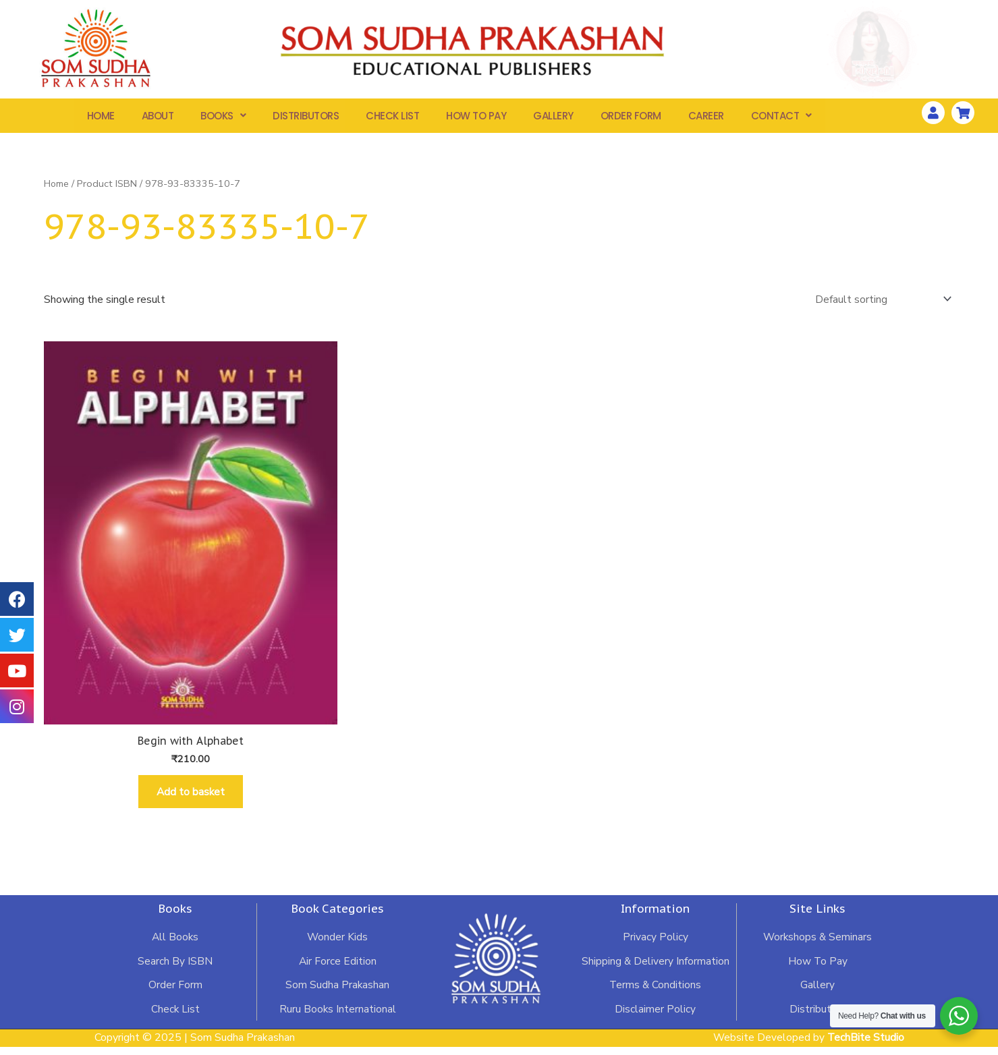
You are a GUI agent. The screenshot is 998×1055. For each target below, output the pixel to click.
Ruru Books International (337, 1020)
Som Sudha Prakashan (337, 995)
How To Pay (476, 117)
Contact (781, 117)
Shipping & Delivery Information (655, 971)
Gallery (553, 117)
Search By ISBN (175, 971)
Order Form (631, 117)
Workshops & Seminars (817, 947)
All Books (175, 947)
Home (101, 117)
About (158, 117)
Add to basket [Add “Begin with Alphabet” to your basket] (190, 799)
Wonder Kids (337, 947)
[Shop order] (880, 302)
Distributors (306, 117)
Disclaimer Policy (655, 1020)
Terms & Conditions (655, 995)
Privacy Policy (655, 947)
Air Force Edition (337, 971)
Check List (392, 117)
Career (706, 117)
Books (223, 117)
